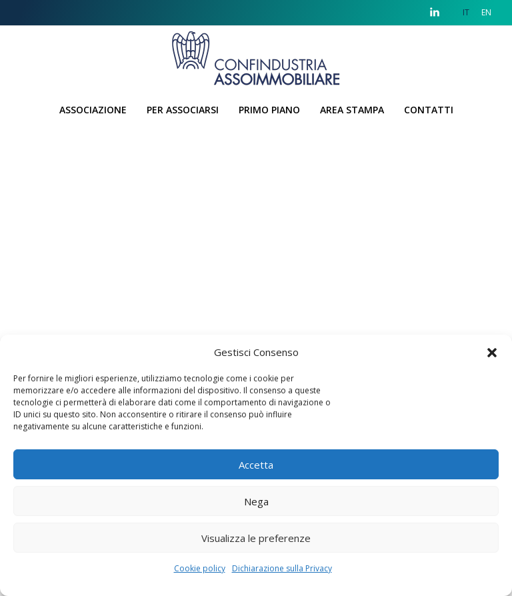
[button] (492, 352)
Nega (256, 501)
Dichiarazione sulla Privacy (282, 568)
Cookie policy (199, 568)
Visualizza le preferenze (256, 538)
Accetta (256, 464)
